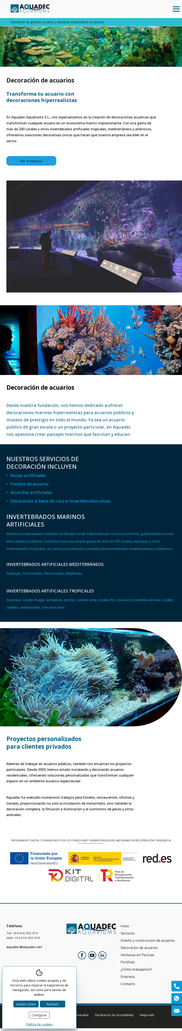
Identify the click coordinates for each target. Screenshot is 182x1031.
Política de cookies (39, 1024)
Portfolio (128, 965)
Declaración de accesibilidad (114, 1018)
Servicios (128, 936)
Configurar (39, 1015)
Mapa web (147, 1018)
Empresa (128, 979)
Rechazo (52, 1004)
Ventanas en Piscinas (137, 957)
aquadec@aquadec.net (24, 949)
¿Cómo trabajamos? (136, 972)
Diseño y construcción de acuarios (148, 943)
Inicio (125, 928)
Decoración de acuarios (139, 950)
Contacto (128, 986)
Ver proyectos (31, 163)
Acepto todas (26, 1004)
